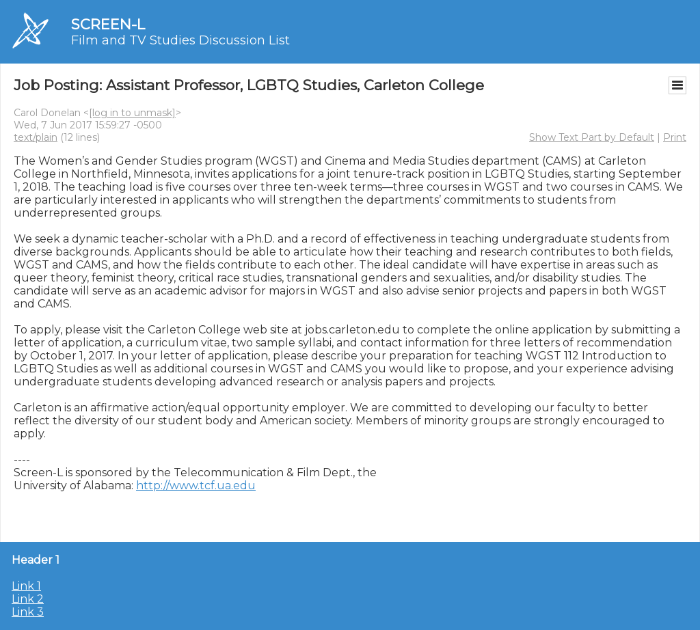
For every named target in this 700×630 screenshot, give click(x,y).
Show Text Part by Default (591, 137)
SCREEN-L (108, 24)
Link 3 (28, 611)
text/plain (35, 137)
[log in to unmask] (132, 113)
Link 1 (26, 585)
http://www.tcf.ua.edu (196, 485)
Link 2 (28, 598)
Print (674, 137)
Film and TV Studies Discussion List (180, 40)
